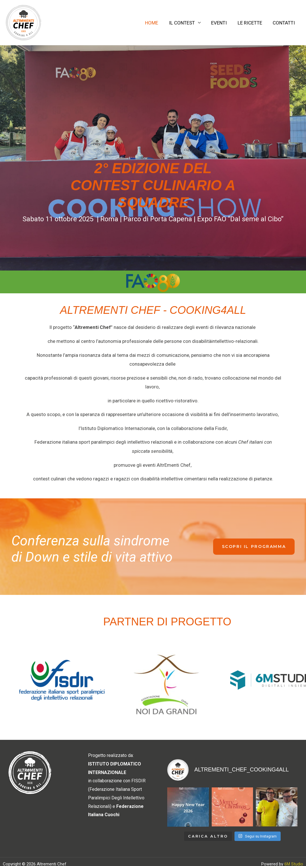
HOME (156, 23)
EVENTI (221, 23)
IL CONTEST (185, 23)
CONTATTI (284, 23)
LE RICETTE (251, 23)
